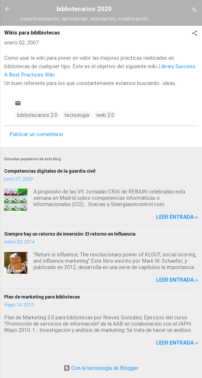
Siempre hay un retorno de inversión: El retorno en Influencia (69, 234)
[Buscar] (194, 11)
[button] (194, 34)
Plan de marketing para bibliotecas (42, 297)
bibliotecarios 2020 (84, 9)
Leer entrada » (177, 217)
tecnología (76, 115)
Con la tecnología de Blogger (101, 368)
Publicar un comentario (36, 134)
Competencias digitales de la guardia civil (49, 171)
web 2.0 (105, 115)
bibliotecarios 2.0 (37, 115)
